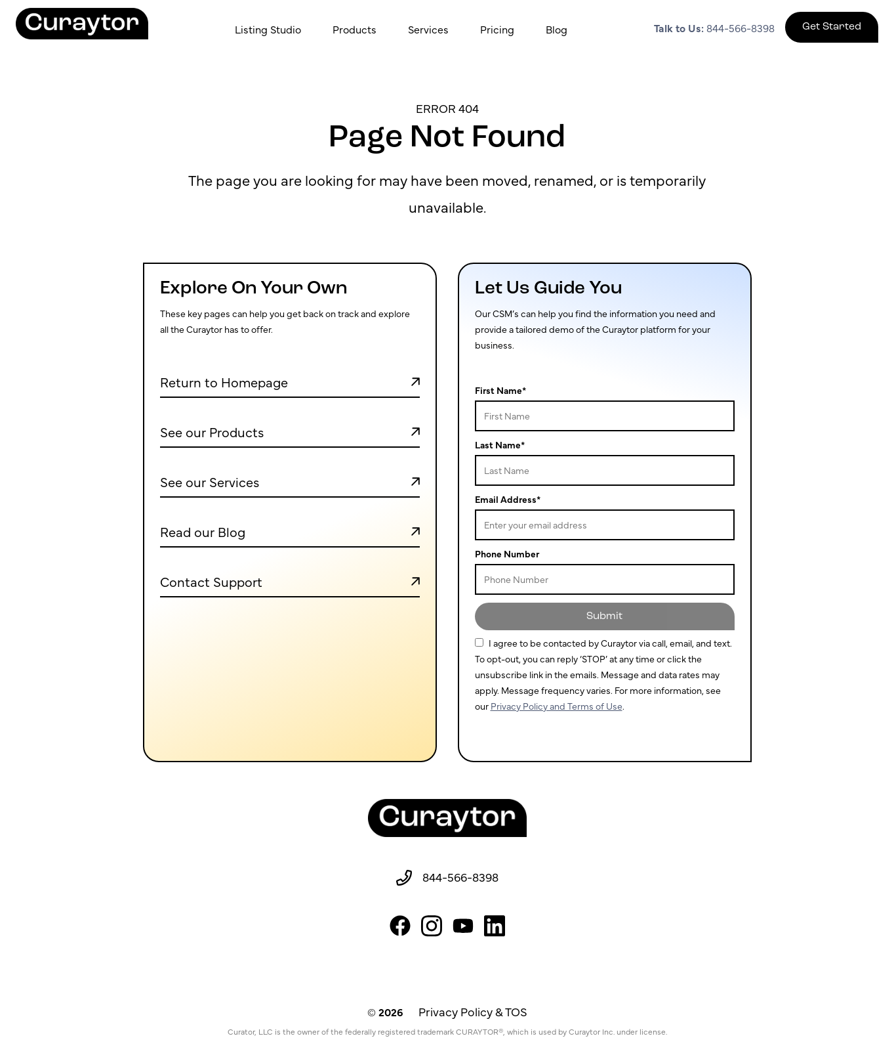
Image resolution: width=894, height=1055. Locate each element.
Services (428, 29)
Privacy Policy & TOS (472, 1011)
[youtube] (463, 925)
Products (354, 29)
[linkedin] (494, 925)
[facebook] (400, 925)
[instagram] (431, 925)
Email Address (507, 499)
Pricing (497, 29)
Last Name (500, 444)
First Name (500, 390)
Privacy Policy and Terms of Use (556, 705)
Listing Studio (268, 29)
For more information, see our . (603, 674)
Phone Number (507, 553)
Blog (556, 29)
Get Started (831, 27)
